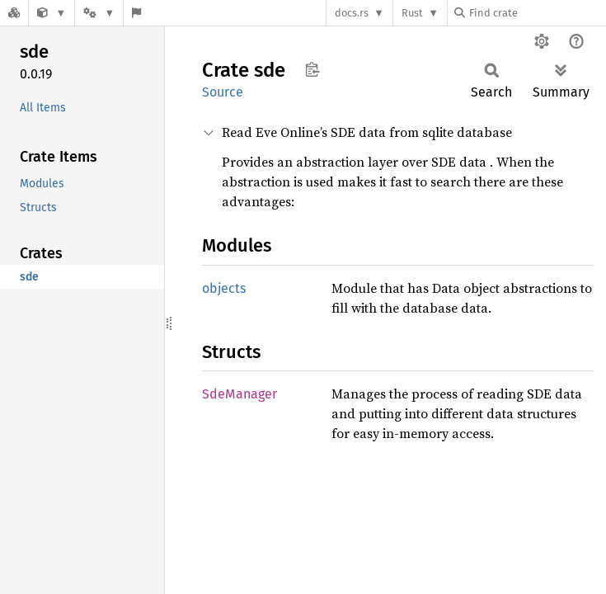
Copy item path (312, 69)
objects (224, 288)
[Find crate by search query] (536, 13)
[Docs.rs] (14, 13)
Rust (412, 13)
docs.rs (352, 13)
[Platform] (99, 13)
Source (222, 92)
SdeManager (239, 394)
